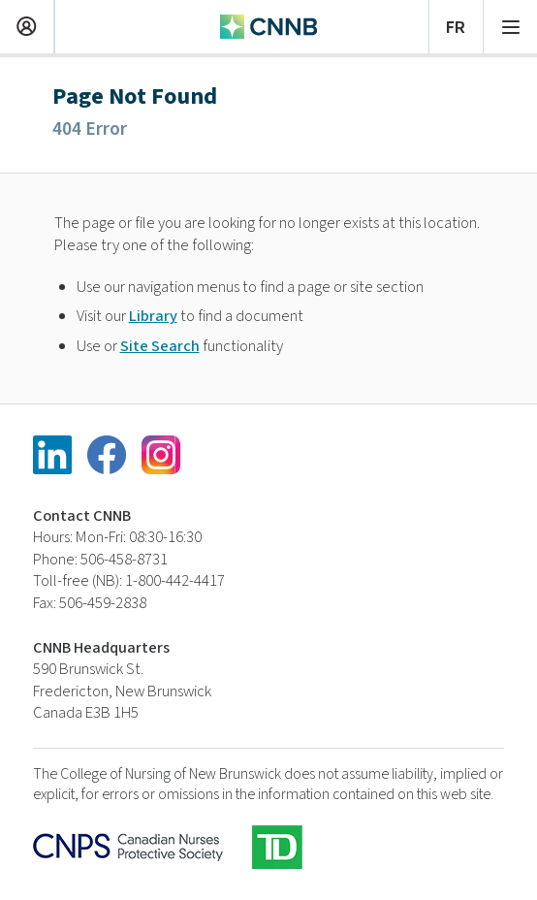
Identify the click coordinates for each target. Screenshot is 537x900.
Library (153, 316)
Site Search (160, 346)
